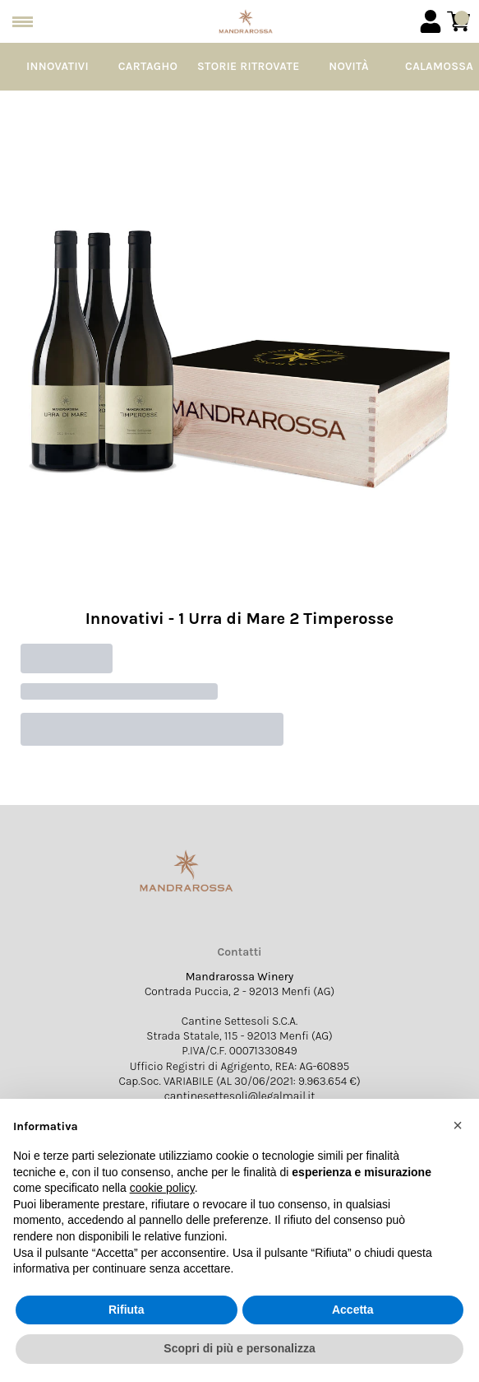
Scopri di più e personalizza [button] (239, 1348)
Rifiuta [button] (126, 1309)
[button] (457, 1125)
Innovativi (57, 66)
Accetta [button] (353, 1309)
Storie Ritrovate (248, 66)
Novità (349, 66)
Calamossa (439, 66)
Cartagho (147, 66)
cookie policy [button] (162, 1187)
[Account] (430, 21)
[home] (245, 21)
